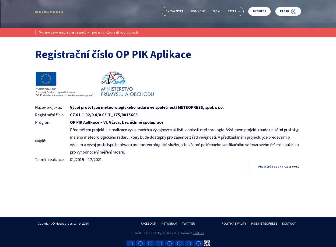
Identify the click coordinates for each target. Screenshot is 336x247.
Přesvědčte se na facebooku (279, 166)
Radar (288, 11)
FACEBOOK (148, 223)
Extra (234, 11)
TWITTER (188, 223)
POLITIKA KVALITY (234, 223)
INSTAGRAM (169, 223)
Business (259, 11)
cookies (198, 233)
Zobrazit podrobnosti (122, 32)
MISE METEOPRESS (264, 223)
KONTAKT (289, 223)
